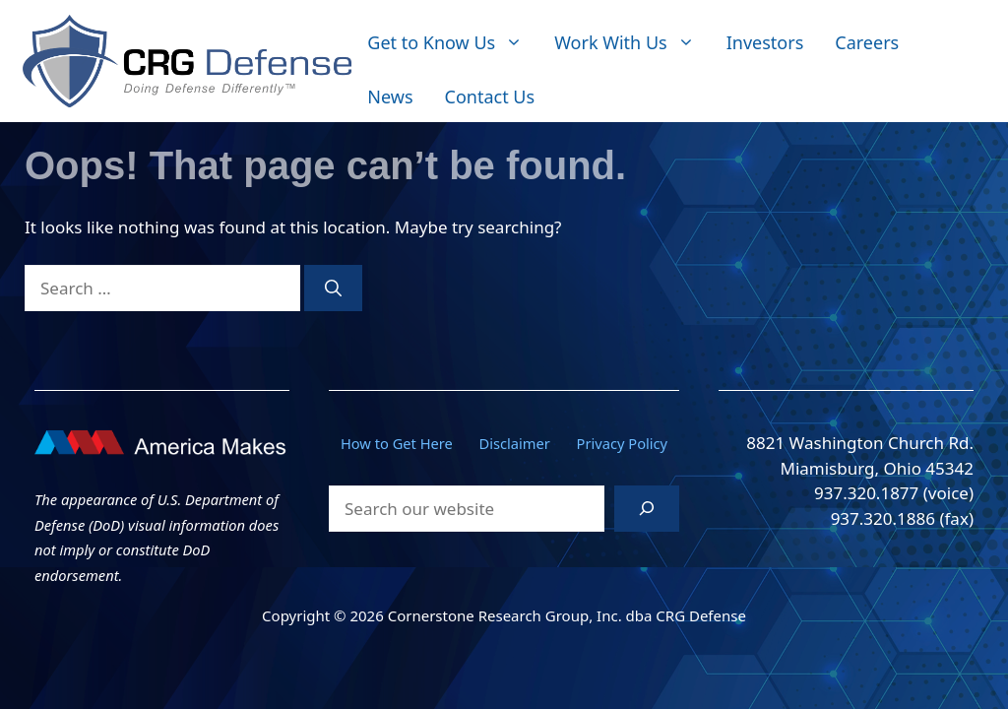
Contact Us (490, 96)
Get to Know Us (452, 43)
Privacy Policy (622, 443)
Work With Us (632, 43)
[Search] (333, 288)
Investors (765, 42)
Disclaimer (514, 443)
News (389, 96)
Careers (867, 42)
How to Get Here (397, 443)
